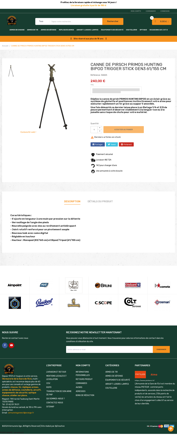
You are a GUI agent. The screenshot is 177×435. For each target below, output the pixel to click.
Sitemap (50, 407)
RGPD (48, 387)
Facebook (5, 345)
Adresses (80, 391)
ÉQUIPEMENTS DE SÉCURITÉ (112, 30)
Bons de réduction (85, 395)
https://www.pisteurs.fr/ (145, 380)
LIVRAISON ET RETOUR (56, 372)
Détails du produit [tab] (100, 201)
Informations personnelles (83, 373)
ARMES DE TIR (32, 30)
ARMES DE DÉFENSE (48, 30)
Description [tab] (72, 201)
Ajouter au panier (123, 129)
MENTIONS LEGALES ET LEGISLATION (56, 377)
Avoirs (79, 387)
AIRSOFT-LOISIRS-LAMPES (87, 30)
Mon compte (136, 11)
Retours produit (84, 379)
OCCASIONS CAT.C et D (158, 30)
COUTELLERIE (131, 30)
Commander (151, 11)
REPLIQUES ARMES (66, 30)
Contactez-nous (54, 402)
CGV (48, 383)
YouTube (11, 345)
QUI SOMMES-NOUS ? (55, 398)
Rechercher (113, 21)
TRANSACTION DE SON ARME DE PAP (58, 393)
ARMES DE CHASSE (17, 30)
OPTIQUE (143, 30)
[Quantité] (94, 129)
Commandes (81, 383)
